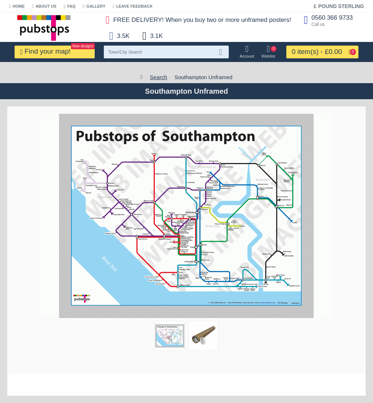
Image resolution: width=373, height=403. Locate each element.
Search (158, 77)
